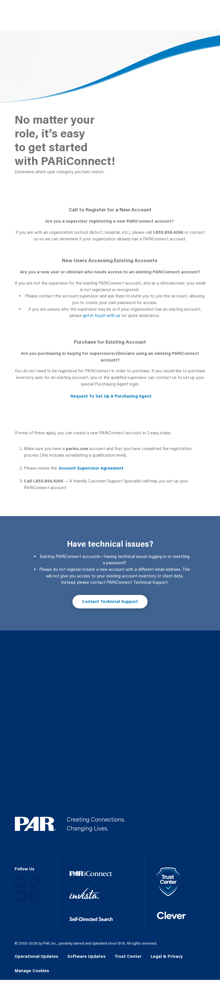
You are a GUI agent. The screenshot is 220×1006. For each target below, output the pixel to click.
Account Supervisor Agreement (91, 468)
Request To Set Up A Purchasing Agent (111, 396)
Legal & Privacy (167, 956)
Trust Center (128, 956)
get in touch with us (101, 315)
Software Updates (86, 956)
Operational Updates (36, 956)
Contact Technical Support (110, 601)
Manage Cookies (32, 971)
